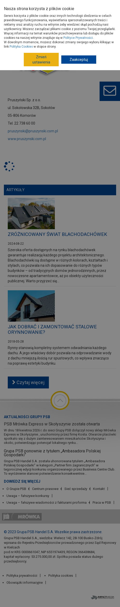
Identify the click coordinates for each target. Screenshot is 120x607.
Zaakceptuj (79, 59)
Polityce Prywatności (78, 38)
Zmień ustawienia (41, 59)
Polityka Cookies (21, 46)
